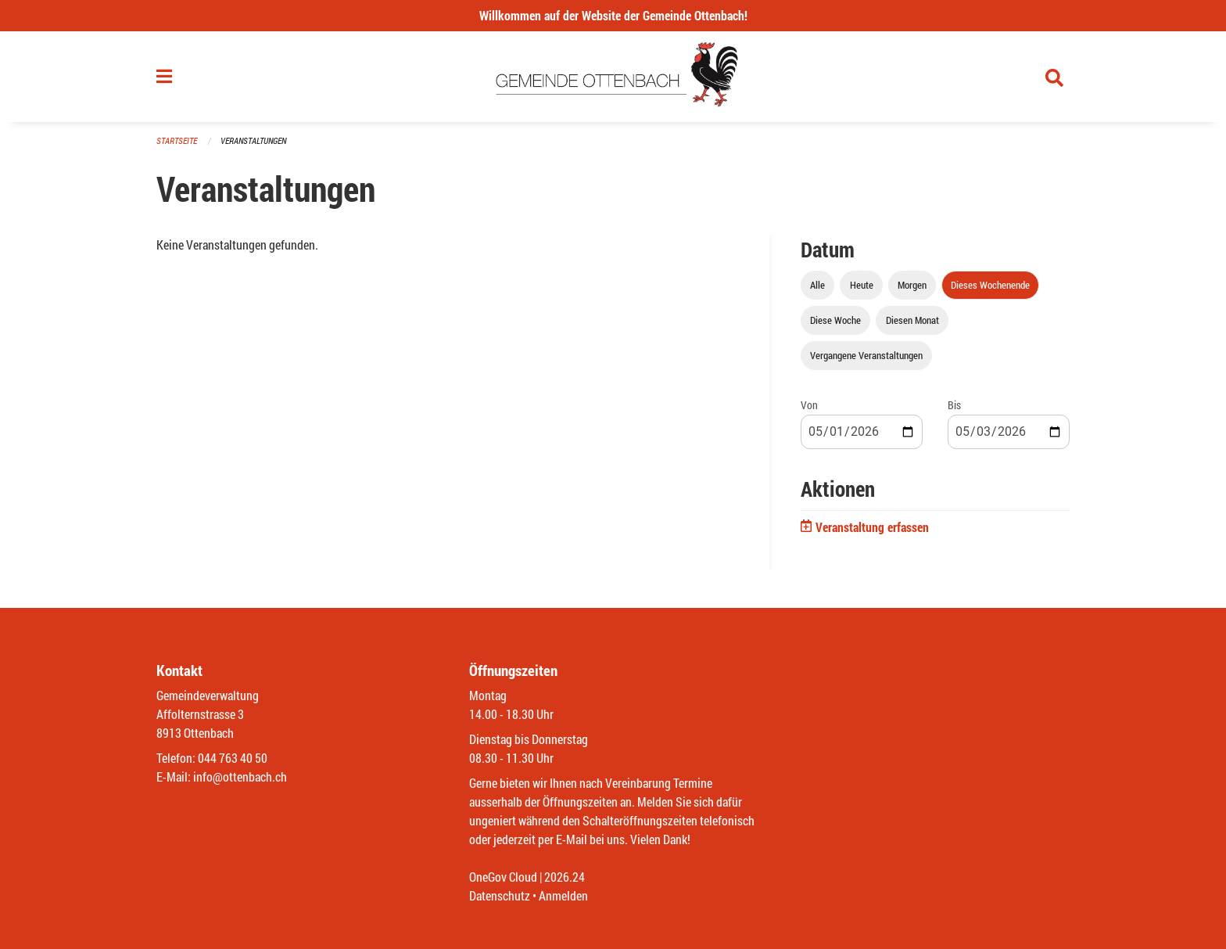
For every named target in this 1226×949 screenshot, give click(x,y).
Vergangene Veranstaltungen (866, 355)
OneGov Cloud (503, 876)
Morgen (912, 285)
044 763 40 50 (232, 757)
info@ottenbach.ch (240, 776)
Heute (861, 285)
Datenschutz (499, 895)
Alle (817, 285)
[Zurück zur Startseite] (613, 76)
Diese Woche (835, 320)
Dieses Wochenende (990, 285)
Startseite (176, 140)
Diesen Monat (912, 320)
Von (809, 404)
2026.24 (564, 876)
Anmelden (563, 895)
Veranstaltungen (253, 140)
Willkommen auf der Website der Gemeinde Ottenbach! (613, 15)
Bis (954, 404)
